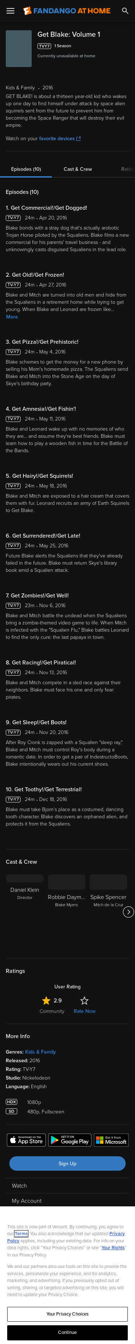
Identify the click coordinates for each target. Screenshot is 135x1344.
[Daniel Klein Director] (25, 912)
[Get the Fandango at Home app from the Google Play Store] (70, 1141)
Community (52, 1011)
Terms (21, 1234)
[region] (67, 1275)
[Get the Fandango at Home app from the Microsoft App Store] (111, 1141)
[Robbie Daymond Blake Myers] (67, 912)
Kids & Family (40, 1052)
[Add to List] (125, 46)
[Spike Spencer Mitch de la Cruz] (108, 912)
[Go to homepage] (67, 11)
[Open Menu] (10, 11)
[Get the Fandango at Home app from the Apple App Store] (26, 1141)
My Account (26, 1201)
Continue (67, 1332)
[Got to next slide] (128, 912)
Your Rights (113, 1248)
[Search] (125, 11)
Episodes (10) (26, 169)
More (12, 317)
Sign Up (67, 1164)
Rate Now (84, 1011)
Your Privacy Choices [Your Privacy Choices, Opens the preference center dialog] (67, 1314)
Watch (19, 1185)
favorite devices (60, 138)
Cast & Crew (78, 169)
